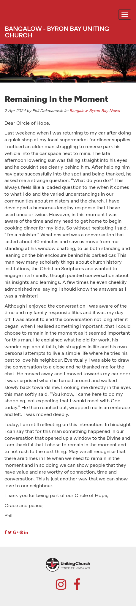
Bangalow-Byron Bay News (94, 111)
